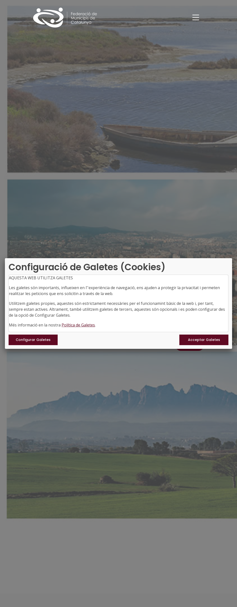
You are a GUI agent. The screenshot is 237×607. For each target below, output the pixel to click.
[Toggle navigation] (196, 17)
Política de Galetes (78, 325)
